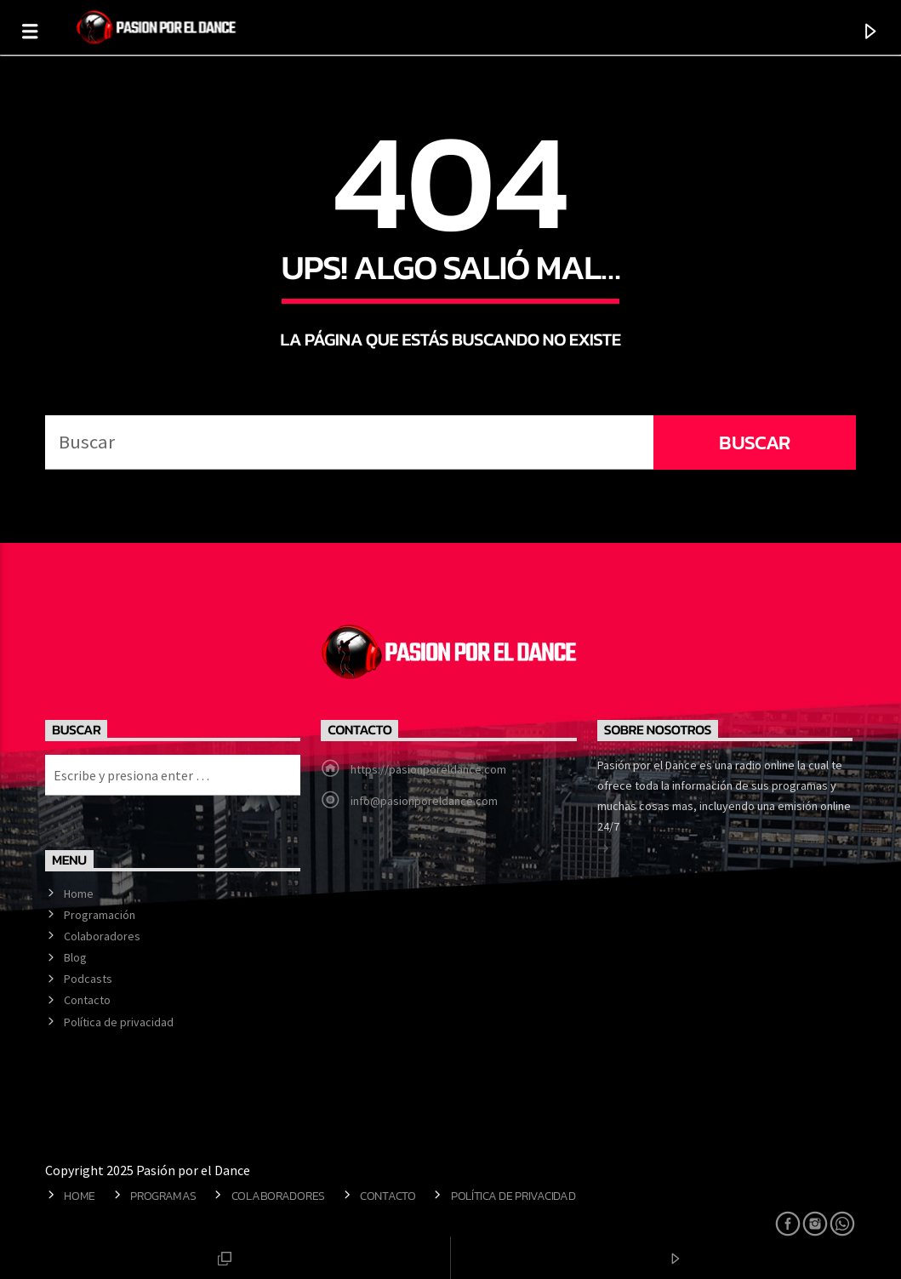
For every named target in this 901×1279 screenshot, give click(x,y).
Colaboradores (102, 936)
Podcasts (88, 978)
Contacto (87, 1000)
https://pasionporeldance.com (428, 769)
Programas (163, 1195)
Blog (75, 957)
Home (79, 893)
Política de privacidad (119, 1022)
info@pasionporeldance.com (424, 800)
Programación (99, 914)
